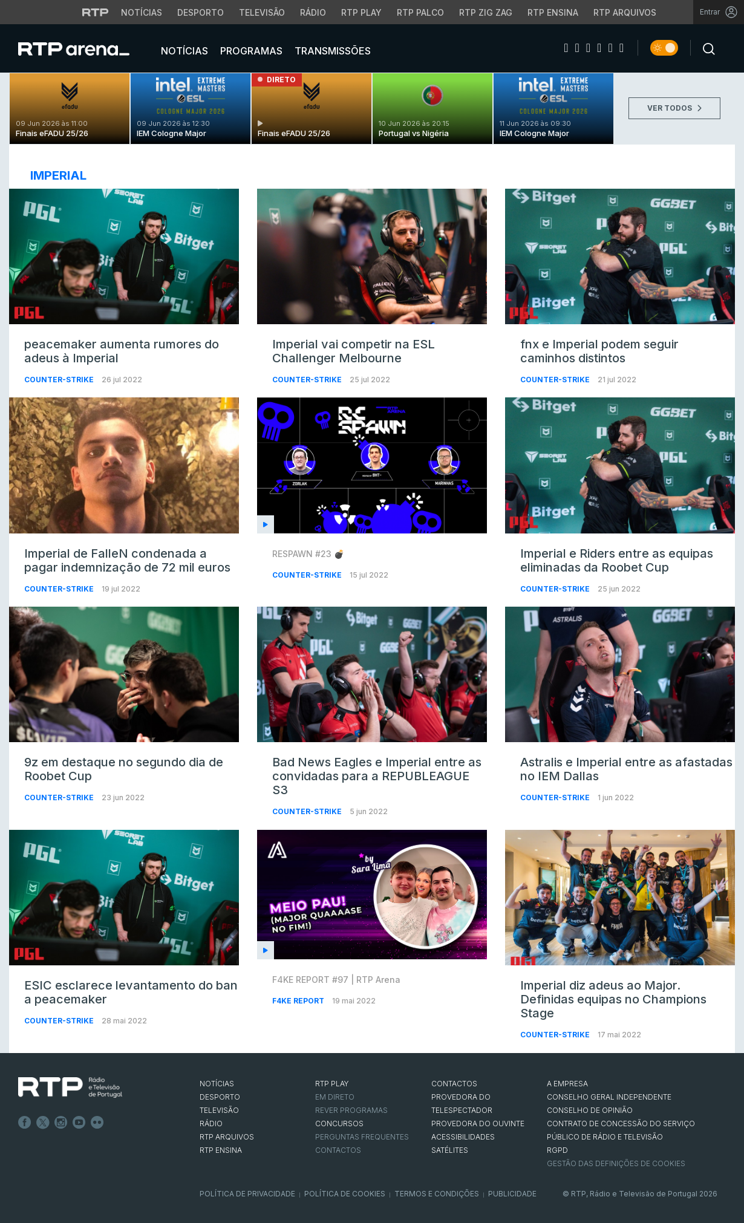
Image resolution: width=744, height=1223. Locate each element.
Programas (250, 51)
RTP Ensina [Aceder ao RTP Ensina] (552, 12)
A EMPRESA (567, 1083)
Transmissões (331, 51)
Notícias (183, 51)
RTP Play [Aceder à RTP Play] (361, 12)
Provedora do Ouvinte (477, 1123)
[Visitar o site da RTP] (95, 12)
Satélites (449, 1150)
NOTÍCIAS (217, 1083)
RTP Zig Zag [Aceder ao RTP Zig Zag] (485, 12)
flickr (97, 1122)
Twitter (43, 1122)
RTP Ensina (221, 1150)
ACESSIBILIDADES (463, 1136)
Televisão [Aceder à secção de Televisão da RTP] (262, 12)
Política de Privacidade (247, 1193)
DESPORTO (220, 1096)
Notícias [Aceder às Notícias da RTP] (141, 12)
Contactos (338, 1150)
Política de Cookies (344, 1193)
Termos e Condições (436, 1193)
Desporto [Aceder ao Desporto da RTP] (200, 12)
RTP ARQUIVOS (227, 1136)
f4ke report (299, 1000)
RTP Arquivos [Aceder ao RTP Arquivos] (624, 12)
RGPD (557, 1150)
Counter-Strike (60, 379)
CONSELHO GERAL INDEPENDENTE (609, 1096)
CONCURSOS (339, 1123)
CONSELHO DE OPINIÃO (590, 1110)
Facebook (24, 1122)
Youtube (79, 1122)
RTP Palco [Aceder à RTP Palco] (420, 12)
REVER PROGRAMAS (351, 1110)
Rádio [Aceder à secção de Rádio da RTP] (313, 12)
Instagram (61, 1122)
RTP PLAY (332, 1083)
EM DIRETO (334, 1096)
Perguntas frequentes (362, 1136)
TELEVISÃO (219, 1110)
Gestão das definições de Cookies (616, 1163)
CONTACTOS (454, 1083)
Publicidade (512, 1193)
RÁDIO (211, 1123)
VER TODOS (674, 108)
